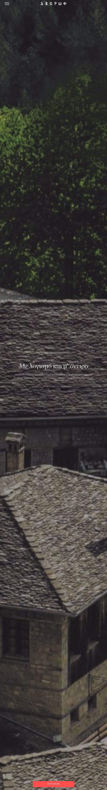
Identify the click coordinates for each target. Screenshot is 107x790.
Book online (54, 784)
